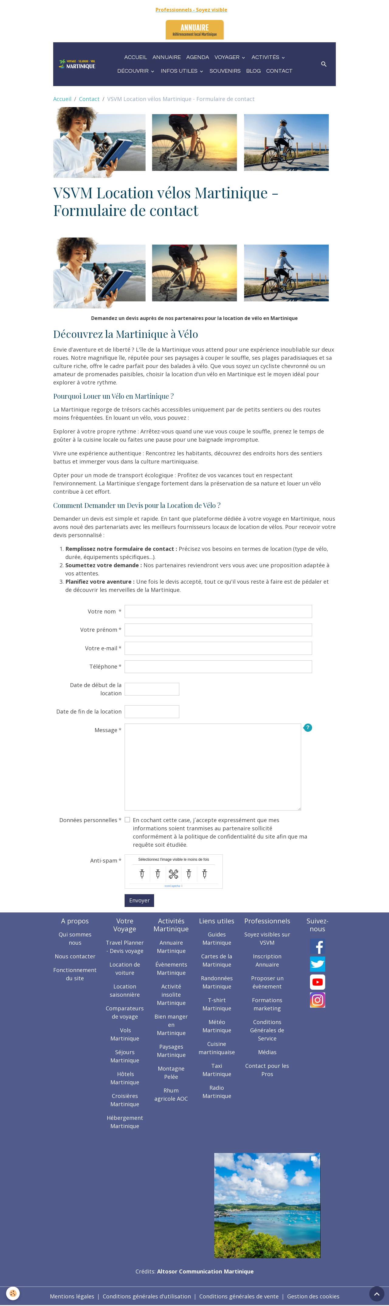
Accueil (135, 57)
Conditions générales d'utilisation (147, 1296)
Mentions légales (72, 1296)
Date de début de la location (96, 689)
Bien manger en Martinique (171, 1025)
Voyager (228, 57)
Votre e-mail (101, 648)
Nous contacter (75, 956)
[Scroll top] (376, 1293)
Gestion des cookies (313, 1296)
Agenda (197, 57)
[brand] (77, 64)
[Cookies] (13, 1293)
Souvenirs (225, 71)
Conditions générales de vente (239, 1296)
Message (106, 730)
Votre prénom (98, 629)
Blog (253, 71)
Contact (279, 71)
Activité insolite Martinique (171, 994)
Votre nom (102, 611)
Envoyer (139, 900)
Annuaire (167, 57)
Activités (266, 57)
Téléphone (103, 666)
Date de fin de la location (89, 711)
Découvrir (133, 71)
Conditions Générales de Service (267, 1030)
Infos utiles (180, 71)
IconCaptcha (172, 885)
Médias (267, 1052)
